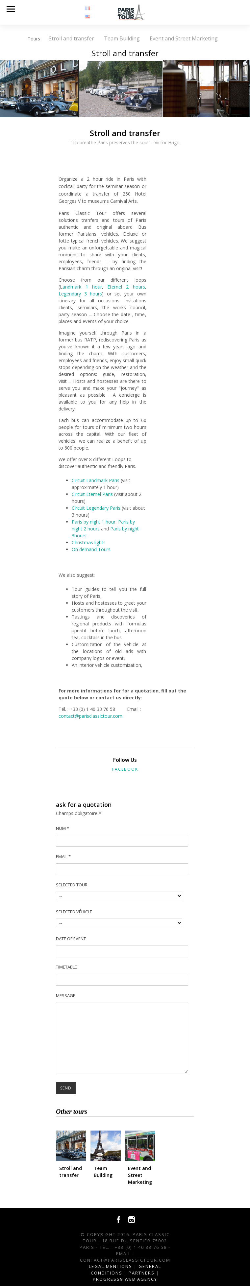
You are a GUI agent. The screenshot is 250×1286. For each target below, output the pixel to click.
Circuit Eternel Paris (92, 494)
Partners (142, 1273)
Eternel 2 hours (126, 287)
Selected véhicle (74, 912)
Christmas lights (89, 542)
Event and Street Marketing (184, 38)
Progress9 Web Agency (125, 1279)
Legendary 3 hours (80, 294)
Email (63, 856)
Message (65, 995)
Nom (62, 828)
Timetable (66, 967)
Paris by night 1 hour (93, 522)
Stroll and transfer (71, 38)
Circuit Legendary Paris (96, 508)
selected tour (72, 885)
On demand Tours (91, 549)
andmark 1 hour (82, 287)
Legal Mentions (110, 1266)
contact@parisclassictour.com (90, 716)
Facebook (125, 769)
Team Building (122, 38)
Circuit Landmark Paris (95, 480)
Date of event (71, 939)
